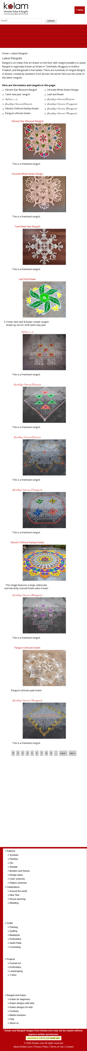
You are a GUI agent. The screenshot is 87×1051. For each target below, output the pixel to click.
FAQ (11, 1019)
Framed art (15, 963)
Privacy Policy (41, 1047)
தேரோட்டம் (27, 331)
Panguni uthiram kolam (27, 647)
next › (63, 753)
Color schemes (17, 879)
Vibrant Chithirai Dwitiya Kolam (27, 542)
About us (14, 1023)
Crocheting (15, 947)
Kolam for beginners (19, 999)
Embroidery (15, 939)
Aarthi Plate (15, 943)
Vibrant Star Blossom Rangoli (27, 121)
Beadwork (14, 935)
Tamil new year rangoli (27, 226)
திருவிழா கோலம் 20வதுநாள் (27, 595)
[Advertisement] (47, 801)
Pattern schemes (18, 883)
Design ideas (16, 875)
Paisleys (13, 859)
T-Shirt (12, 975)
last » (72, 753)
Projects (11, 959)
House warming (17, 899)
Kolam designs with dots (21, 1003)
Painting (13, 927)
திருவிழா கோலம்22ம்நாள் (27, 437)
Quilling (13, 931)
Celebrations (13, 887)
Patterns (11, 851)
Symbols (13, 855)
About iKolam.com (23, 1047)
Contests (14, 1011)
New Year (14, 895)
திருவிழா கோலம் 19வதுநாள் (27, 700)
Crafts (10, 923)
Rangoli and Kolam (16, 995)
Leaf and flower (27, 279)
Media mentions (17, 1015)
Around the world (18, 891)
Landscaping (16, 971)
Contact (69, 1047)
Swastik (13, 867)
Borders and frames (19, 871)
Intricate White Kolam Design (27, 173)
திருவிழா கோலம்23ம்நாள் (27, 384)
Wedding (14, 903)
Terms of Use (57, 1047)
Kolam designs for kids (21, 1007)
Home (5, 53)
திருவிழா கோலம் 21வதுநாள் (27, 489)
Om (11, 863)
